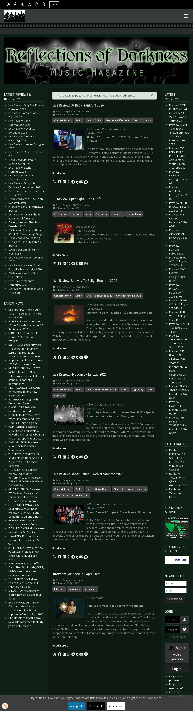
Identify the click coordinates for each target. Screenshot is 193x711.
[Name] (176, 583)
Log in (177, 669)
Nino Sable (74, 588)
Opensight (117, 213)
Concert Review (62, 120)
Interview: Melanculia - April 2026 (76, 574)
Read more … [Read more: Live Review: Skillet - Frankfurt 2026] (60, 173)
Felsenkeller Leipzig (105, 389)
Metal (88, 213)
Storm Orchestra (142, 120)
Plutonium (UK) (80, 495)
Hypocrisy (137, 389)
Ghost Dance (102, 489)
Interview (59, 588)
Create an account (175, 694)
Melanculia (90, 588)
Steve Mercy (61, 495)
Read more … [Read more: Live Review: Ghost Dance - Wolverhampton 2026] (60, 548)
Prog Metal (101, 213)
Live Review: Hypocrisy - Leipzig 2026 (79, 374)
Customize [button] (116, 706)
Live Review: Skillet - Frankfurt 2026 (78, 105)
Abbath (124, 389)
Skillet (98, 120)
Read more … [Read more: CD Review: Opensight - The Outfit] (60, 255)
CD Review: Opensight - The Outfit (76, 199)
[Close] (151, 95)
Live (88, 120)
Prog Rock (75, 213)
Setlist (79, 120)
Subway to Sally (103, 295)
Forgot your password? (176, 678)
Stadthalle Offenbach (117, 120)
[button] (55, 182)
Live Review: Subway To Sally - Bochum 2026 (84, 281)
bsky (54, 4)
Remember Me (178, 637)
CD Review (60, 213)
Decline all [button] (95, 706)
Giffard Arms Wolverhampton (129, 489)
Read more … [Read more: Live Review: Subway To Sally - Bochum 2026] (60, 348)
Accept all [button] (76, 706)
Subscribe (174, 599)
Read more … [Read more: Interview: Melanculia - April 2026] (60, 645)
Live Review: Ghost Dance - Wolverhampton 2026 (87, 474)
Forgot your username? (176, 686)
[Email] (176, 590)
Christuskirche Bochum (129, 295)
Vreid (150, 389)
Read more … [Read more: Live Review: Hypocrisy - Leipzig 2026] (60, 448)
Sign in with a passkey (177, 653)
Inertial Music (134, 213)
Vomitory (59, 395)
